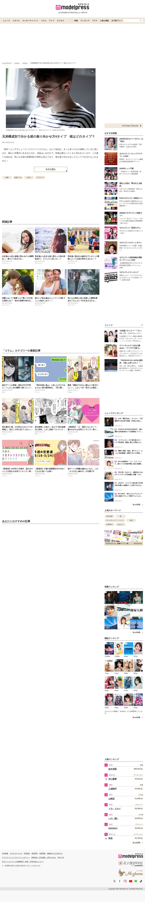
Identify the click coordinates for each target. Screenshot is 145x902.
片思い (29, 177)
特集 (76, 21)
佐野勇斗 (109, 524)
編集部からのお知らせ (55, 853)
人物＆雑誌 (104, 21)
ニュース (6, 21)
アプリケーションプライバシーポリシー (16, 857)
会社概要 (5, 853)
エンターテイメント (30, 21)
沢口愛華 (112, 779)
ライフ (51, 21)
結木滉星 (109, 516)
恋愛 (7, 177)
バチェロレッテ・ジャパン (115, 520)
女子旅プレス (116, 21)
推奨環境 (35, 853)
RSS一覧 (61, 857)
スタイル (16, 21)
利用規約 (27, 853)
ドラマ (94, 21)
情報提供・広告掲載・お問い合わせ (43, 857)
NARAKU (112, 828)
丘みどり (120, 524)
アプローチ (40, 177)
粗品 (131, 520)
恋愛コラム (18, 177)
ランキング (84, 21)
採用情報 (42, 853)
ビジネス (60, 21)
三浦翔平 (112, 789)
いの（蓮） (113, 818)
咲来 (110, 838)
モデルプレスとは (16, 853)
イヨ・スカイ (114, 809)
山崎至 (111, 799)
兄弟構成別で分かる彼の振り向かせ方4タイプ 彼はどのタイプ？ (48, 136)
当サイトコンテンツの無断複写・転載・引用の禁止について (23, 862)
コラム (43, 21)
